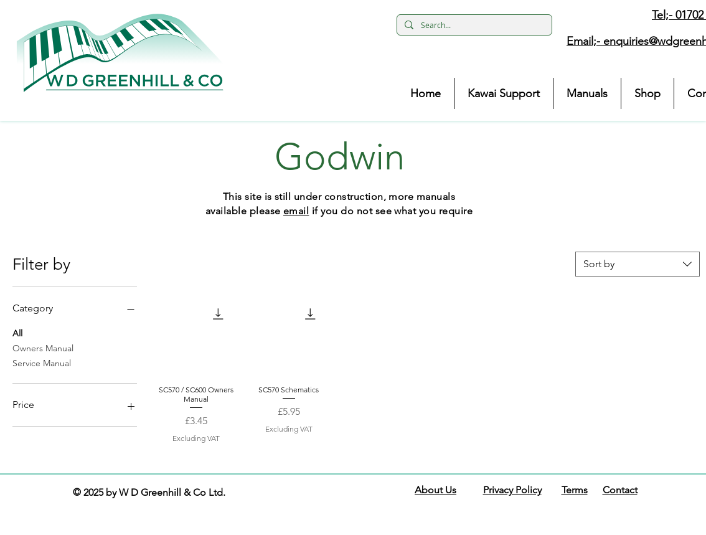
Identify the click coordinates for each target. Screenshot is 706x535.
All (17, 332)
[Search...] (473, 25)
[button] (120, 53)
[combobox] (637, 264)
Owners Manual (42, 347)
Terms (575, 490)
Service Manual (41, 362)
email (296, 211)
